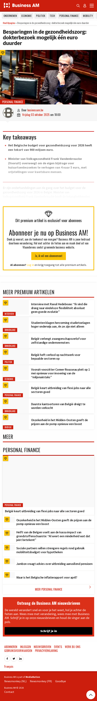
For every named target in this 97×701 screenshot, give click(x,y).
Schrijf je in (48, 631)
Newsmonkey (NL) (15, 681)
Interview (9, 313)
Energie (8, 427)
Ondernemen (10, 16)
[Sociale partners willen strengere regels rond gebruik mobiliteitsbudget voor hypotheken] (9, 548)
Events (58, 647)
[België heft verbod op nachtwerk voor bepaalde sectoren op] (16, 356)
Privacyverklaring (46, 651)
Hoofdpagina (9, 23)
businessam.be (35, 110)
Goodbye (60, 681)
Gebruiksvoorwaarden (18, 651)
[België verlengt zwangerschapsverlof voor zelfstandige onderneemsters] (16, 340)
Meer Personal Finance (64, 588)
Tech (52, 16)
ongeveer (31, 201)
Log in (30, 265)
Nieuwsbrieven (42, 647)
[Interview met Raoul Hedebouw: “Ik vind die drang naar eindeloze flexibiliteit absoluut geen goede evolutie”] (16, 307)
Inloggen (25, 647)
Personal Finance (69, 16)
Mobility (88, 16)
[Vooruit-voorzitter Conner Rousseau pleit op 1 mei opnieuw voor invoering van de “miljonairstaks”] (16, 372)
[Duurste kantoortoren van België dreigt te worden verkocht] (16, 406)
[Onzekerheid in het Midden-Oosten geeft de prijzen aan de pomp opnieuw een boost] (16, 422)
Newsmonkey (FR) (41, 681)
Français (8, 666)
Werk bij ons (72, 647)
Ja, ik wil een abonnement (48, 256)
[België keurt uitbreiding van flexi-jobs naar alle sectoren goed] (16, 389)
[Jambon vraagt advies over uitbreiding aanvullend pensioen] (9, 561)
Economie (26, 16)
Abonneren (10, 647)
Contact (9, 692)
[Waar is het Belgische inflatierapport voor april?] (9, 575)
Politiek (40, 16)
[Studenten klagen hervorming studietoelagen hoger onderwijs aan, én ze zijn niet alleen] (16, 324)
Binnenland (10, 330)
